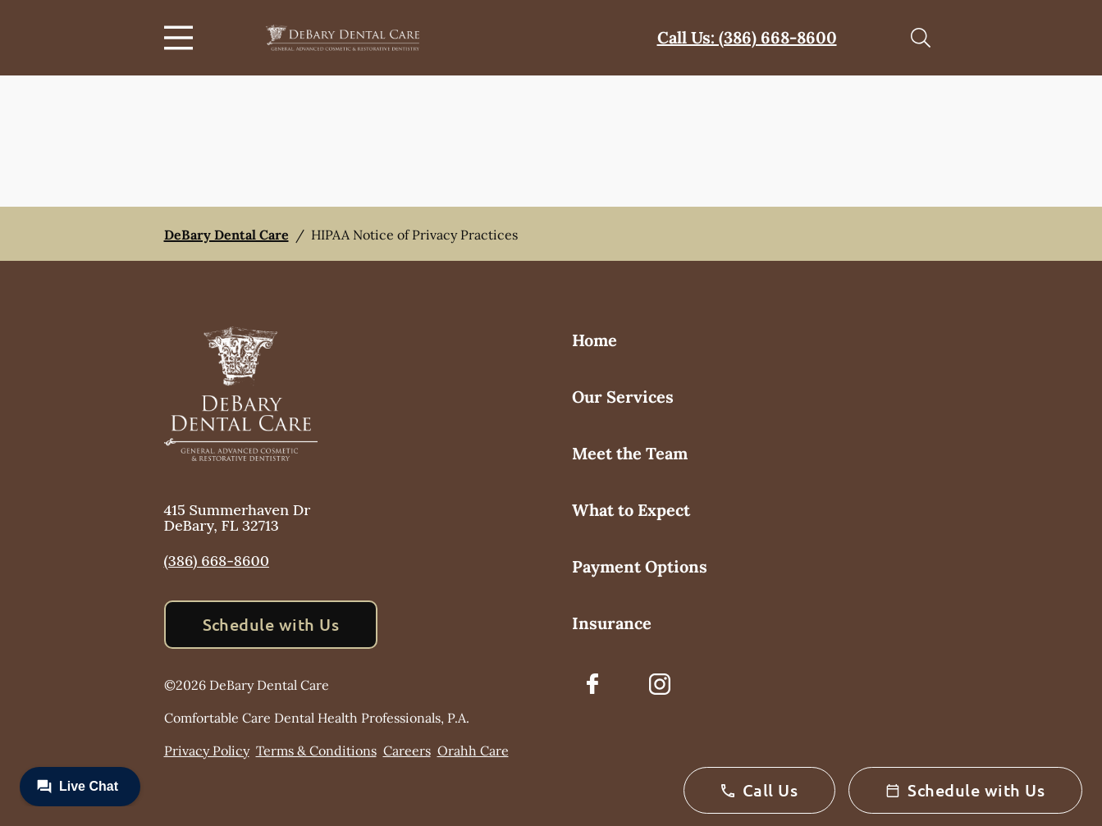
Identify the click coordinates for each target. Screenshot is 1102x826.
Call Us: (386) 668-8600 (747, 37)
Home (594, 340)
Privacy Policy (206, 750)
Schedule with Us (271, 624)
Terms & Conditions (316, 750)
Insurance (612, 623)
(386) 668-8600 (216, 560)
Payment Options (639, 566)
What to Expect (631, 510)
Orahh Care (473, 750)
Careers (407, 750)
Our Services (623, 396)
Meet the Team (630, 453)
